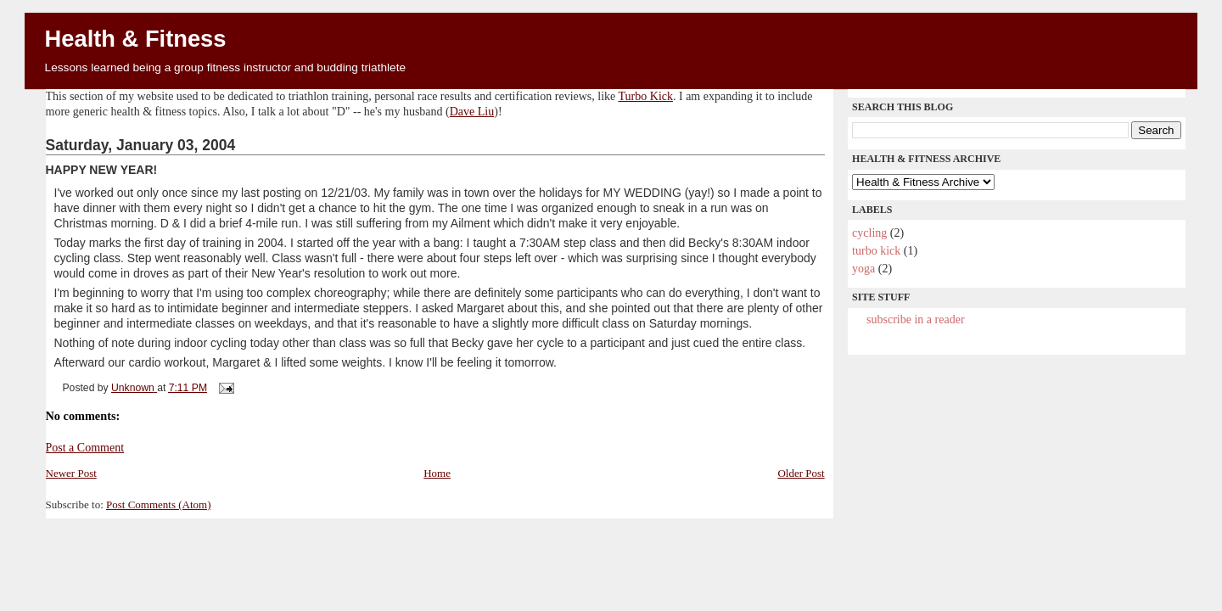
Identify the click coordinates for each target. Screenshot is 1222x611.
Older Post (800, 473)
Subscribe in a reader (915, 319)
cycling (869, 233)
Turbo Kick (646, 96)
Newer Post (71, 473)
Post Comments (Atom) (158, 504)
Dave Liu (472, 111)
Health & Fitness (136, 38)
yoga (863, 268)
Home (437, 473)
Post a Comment (85, 447)
